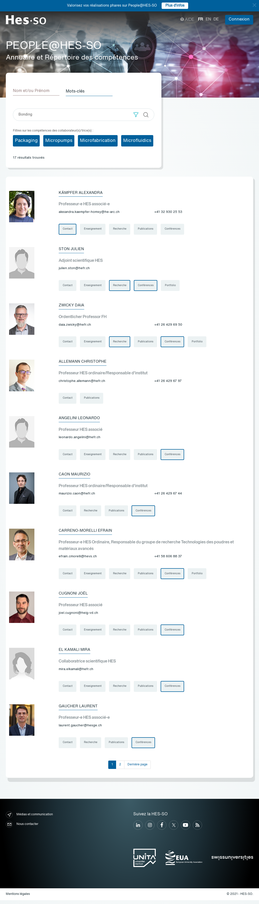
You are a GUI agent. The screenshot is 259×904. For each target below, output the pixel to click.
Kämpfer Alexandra (81, 192)
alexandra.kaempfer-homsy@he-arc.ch (89, 211)
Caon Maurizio (75, 476)
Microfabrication (98, 140)
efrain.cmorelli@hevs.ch (78, 558)
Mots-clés (77, 91)
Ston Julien (72, 249)
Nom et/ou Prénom (31, 91)
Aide (187, 20)
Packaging (26, 140)
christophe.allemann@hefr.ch (82, 382)
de (216, 19)
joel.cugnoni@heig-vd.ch (78, 615)
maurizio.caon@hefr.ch (77, 495)
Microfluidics (137, 140)
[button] (136, 114)
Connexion (239, 19)
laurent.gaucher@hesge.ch (80, 729)
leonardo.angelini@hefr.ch (79, 438)
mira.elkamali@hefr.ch (76, 672)
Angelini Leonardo (80, 419)
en (208, 19)
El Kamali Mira (75, 653)
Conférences (173, 229)
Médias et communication (29, 818)
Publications (146, 229)
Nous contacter (22, 828)
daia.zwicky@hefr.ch (75, 325)
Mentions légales (18, 897)
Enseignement (93, 229)
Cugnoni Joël (74, 596)
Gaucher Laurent (79, 710)
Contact (68, 229)
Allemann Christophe (84, 363)
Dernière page (137, 768)
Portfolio (171, 286)
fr (200, 19)
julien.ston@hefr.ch (74, 268)
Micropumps (58, 140)
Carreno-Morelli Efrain (87, 533)
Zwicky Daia (72, 306)
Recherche (120, 229)
